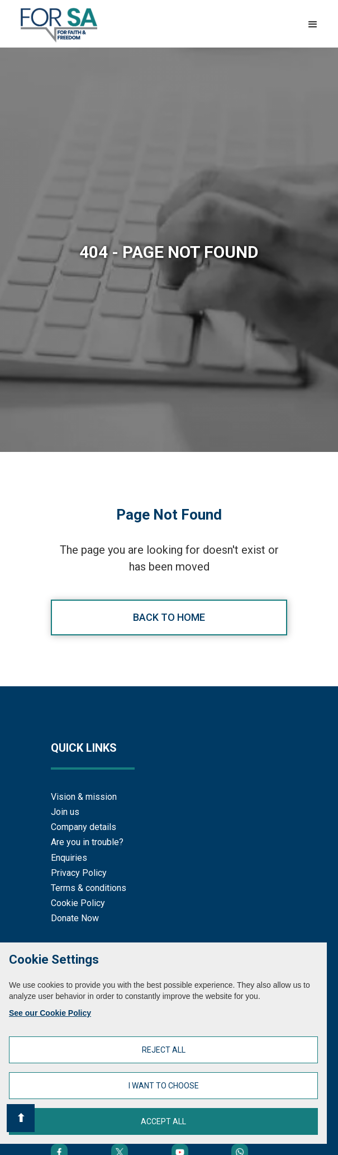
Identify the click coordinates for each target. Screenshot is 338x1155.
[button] (313, 24)
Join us (65, 812)
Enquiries (69, 857)
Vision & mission (84, 796)
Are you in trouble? (87, 842)
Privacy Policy (79, 873)
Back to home (169, 617)
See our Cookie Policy (50, 1012)
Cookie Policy (78, 903)
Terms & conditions (88, 888)
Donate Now (75, 918)
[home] (56, 25)
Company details (83, 827)
